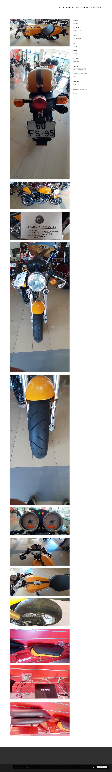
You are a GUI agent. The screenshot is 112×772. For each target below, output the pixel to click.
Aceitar (102, 767)
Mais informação (91, 767)
